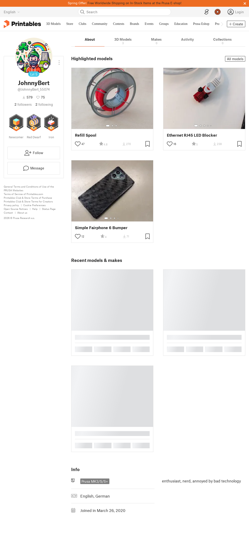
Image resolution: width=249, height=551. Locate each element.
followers (23, 104)
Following (44, 104)
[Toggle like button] (78, 144)
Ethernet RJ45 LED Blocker (192, 135)
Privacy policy (11, 205)
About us (22, 212)
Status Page (49, 208)
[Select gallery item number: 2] (112, 126)
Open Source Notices (16, 208)
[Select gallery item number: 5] (211, 126)
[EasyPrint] (206, 12)
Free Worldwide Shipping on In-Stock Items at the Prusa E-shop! (134, 3)
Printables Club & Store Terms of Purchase (28, 197)
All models (235, 59)
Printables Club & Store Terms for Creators (28, 201)
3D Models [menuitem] (53, 24)
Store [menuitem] (69, 24)
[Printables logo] (22, 24)
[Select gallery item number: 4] (208, 126)
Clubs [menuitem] (82, 24)
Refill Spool (85, 135)
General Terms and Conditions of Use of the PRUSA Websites (29, 188)
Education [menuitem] (181, 24)
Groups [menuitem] (164, 24)
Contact (8, 212)
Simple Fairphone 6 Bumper (101, 227)
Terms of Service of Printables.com (23, 193)
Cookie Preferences (34, 205)
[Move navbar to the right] (222, 24)
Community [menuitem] (100, 24)
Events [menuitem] (149, 24)
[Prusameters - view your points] (218, 12)
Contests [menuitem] (118, 24)
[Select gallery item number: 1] (108, 126)
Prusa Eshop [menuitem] (201, 24)
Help (34, 208)
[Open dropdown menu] (59, 60)
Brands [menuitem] (134, 24)
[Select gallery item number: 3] (116, 126)
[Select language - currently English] (12, 12)
